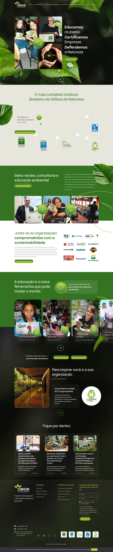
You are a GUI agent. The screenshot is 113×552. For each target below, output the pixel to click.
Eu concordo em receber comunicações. (87, 503)
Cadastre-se (85, 518)
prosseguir (94, 549)
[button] (53, 79)
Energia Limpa (61, 497)
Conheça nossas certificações (25, 132)
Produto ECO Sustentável (64, 494)
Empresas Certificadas (41, 491)
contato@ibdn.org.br (22, 526)
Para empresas (65, 4)
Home (30, 4)
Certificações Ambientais (52, 4)
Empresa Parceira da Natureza (65, 488)
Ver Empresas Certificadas (24, 261)
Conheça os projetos (61, 357)
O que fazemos (38, 4)
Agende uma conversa (79, 357)
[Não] (111, 549)
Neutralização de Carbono (64, 491)
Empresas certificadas (77, 4)
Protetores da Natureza (41, 494)
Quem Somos (39, 488)
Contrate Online (71, 59)
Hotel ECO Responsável (63, 499)
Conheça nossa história (23, 185)
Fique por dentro (90, 4)
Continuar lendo (22, 473)
